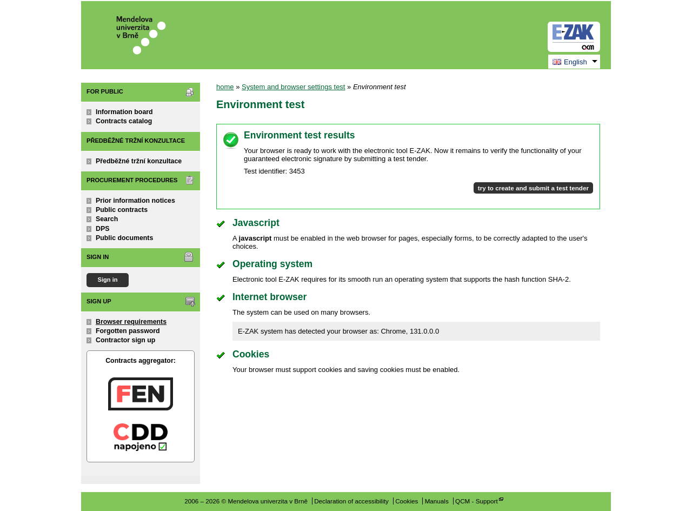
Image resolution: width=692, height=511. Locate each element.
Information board (124, 112)
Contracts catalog (124, 121)
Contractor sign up (125, 340)
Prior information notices (135, 200)
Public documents (124, 238)
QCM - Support (476, 501)
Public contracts (122, 210)
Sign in (107, 279)
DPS (102, 229)
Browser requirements (131, 322)
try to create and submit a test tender (533, 187)
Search (107, 219)
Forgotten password (128, 331)
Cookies (406, 501)
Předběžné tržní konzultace (139, 161)
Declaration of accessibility (351, 501)
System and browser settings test (293, 87)
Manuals (437, 501)
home (225, 87)
